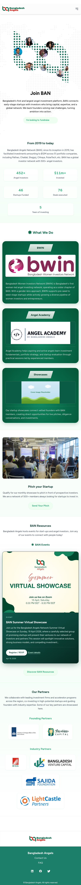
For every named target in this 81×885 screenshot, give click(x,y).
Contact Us (40, 858)
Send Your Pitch (40, 505)
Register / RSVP (16, 652)
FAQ (40, 862)
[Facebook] (40, 871)
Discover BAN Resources (40, 671)
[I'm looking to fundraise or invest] (40, 120)
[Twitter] (49, 871)
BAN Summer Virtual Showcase (26, 622)
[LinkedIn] (32, 871)
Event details (34, 652)
